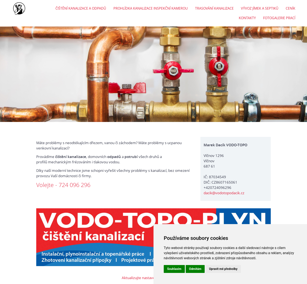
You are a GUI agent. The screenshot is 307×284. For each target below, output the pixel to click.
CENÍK (290, 8)
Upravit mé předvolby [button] (223, 269)
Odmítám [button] (195, 269)
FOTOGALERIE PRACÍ (279, 18)
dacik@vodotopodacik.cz (224, 192)
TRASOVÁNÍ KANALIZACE (214, 8)
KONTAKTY (247, 18)
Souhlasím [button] (174, 269)
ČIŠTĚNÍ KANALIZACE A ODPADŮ (80, 8)
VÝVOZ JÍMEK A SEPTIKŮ (259, 8)
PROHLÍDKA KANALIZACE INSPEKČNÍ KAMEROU (150, 8)
